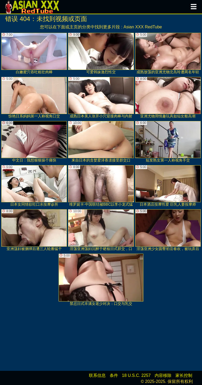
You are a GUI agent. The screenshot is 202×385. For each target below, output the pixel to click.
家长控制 (183, 375)
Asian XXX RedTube (143, 27)
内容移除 (163, 375)
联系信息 (97, 375)
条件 (114, 375)
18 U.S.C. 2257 (136, 375)
